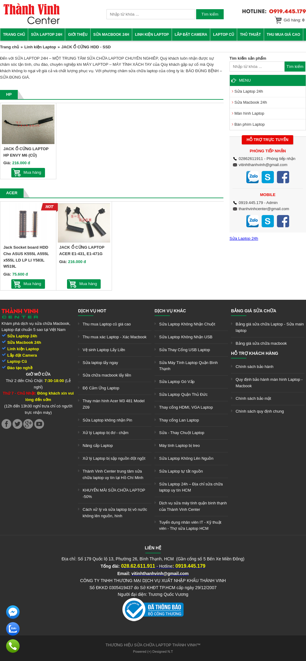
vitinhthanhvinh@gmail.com (263, 164)
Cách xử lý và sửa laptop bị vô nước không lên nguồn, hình (115, 512)
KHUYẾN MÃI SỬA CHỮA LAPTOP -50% (114, 493)
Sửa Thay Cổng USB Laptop (184, 349)
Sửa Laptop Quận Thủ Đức (183, 394)
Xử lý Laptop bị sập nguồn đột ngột (114, 458)
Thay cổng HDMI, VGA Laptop (186, 407)
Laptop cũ (223, 34)
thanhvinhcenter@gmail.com (264, 208)
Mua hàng (32, 172)
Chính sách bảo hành (254, 366)
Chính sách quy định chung (260, 411)
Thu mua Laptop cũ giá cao (107, 324)
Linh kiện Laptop (152, 34)
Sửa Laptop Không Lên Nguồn (186, 458)
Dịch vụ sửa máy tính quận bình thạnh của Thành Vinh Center (193, 506)
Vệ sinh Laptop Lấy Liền (104, 349)
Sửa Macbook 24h (111, 34)
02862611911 (251, 158)
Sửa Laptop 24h (46, 34)
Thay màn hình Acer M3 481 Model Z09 (113, 404)
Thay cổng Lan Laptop (179, 420)
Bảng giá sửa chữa (253, 310)
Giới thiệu (77, 34)
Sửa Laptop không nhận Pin (107, 420)
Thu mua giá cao (283, 34)
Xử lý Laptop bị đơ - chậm (106, 432)
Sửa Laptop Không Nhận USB (185, 337)
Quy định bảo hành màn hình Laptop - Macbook (269, 382)
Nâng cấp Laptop (98, 445)
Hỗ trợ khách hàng (254, 353)
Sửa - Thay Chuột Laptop (181, 432)
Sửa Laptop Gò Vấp (177, 381)
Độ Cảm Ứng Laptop (101, 388)
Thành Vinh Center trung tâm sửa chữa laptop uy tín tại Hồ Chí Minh (113, 474)
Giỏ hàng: (294, 20)
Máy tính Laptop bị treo (179, 445)
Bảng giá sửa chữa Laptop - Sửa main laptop (270, 327)
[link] (31, 23)
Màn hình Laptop (249, 113)
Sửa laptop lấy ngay (100, 362)
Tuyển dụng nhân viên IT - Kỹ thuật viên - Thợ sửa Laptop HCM (190, 525)
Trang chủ (14, 34)
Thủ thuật (250, 34)
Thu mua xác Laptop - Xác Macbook (115, 337)
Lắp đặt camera (191, 34)
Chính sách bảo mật (253, 398)
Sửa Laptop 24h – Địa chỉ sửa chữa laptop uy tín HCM (191, 487)
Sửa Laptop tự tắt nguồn (181, 471)
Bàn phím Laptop (249, 124)
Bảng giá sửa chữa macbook (261, 343)
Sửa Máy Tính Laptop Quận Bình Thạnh (188, 365)
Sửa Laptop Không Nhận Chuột (187, 324)
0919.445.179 (251, 202)
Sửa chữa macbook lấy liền (107, 375)
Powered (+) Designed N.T (153, 651)
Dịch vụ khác (170, 310)
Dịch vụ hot (92, 310)
